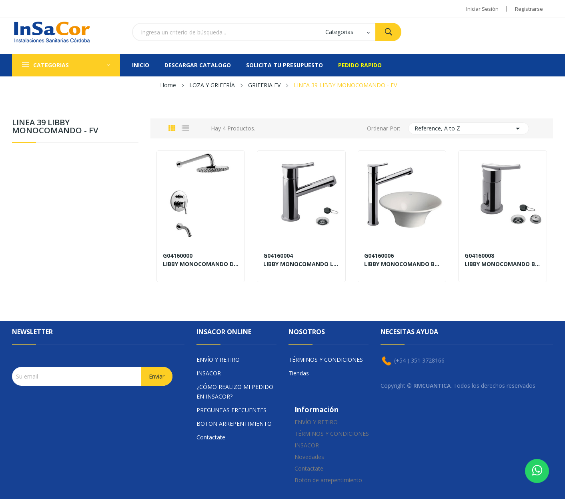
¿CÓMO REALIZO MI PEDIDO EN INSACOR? (234, 391)
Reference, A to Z (469, 128)
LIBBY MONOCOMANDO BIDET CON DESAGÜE (503, 264)
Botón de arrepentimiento (328, 480)
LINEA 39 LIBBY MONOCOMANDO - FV (55, 127)
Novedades (309, 457)
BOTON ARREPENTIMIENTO (234, 423)
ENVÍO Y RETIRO (218, 359)
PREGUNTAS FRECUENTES (231, 410)
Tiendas (299, 373)
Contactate (210, 437)
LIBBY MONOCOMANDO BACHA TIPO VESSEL (402, 264)
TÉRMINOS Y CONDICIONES (326, 359)
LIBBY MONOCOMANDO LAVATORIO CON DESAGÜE (301, 264)
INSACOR (208, 373)
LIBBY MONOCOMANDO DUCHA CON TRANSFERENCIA (201, 264)
